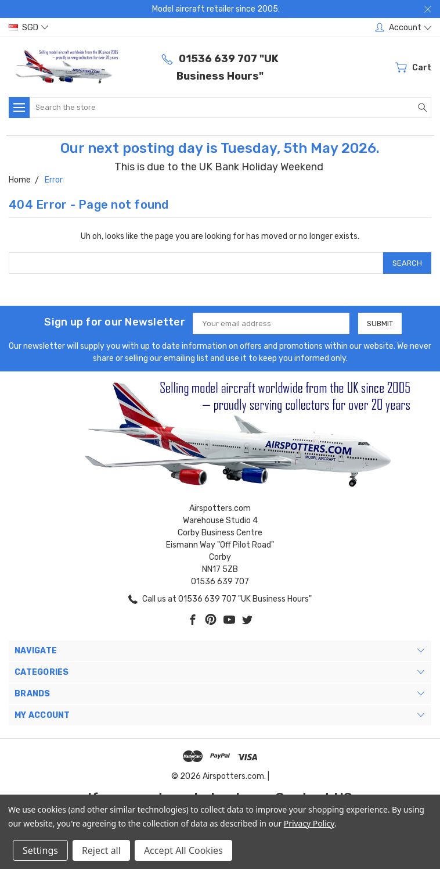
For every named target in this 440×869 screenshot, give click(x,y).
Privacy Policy (309, 823)
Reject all (101, 850)
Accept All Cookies (183, 850)
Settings (40, 850)
